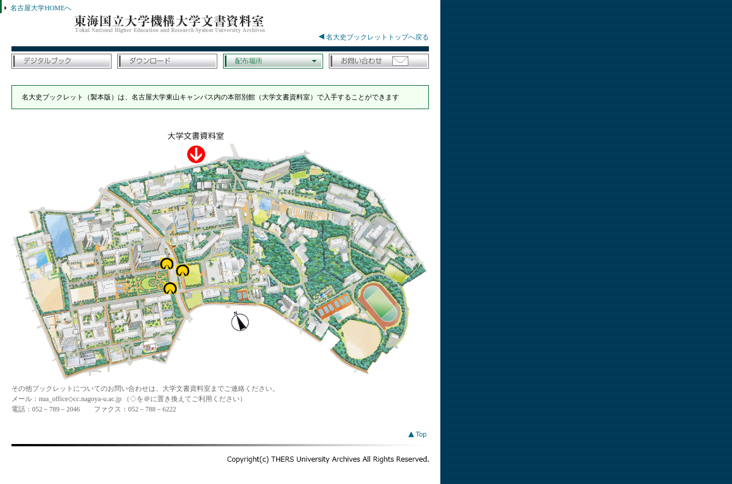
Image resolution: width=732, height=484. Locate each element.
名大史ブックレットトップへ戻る (374, 37)
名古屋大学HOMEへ (40, 8)
